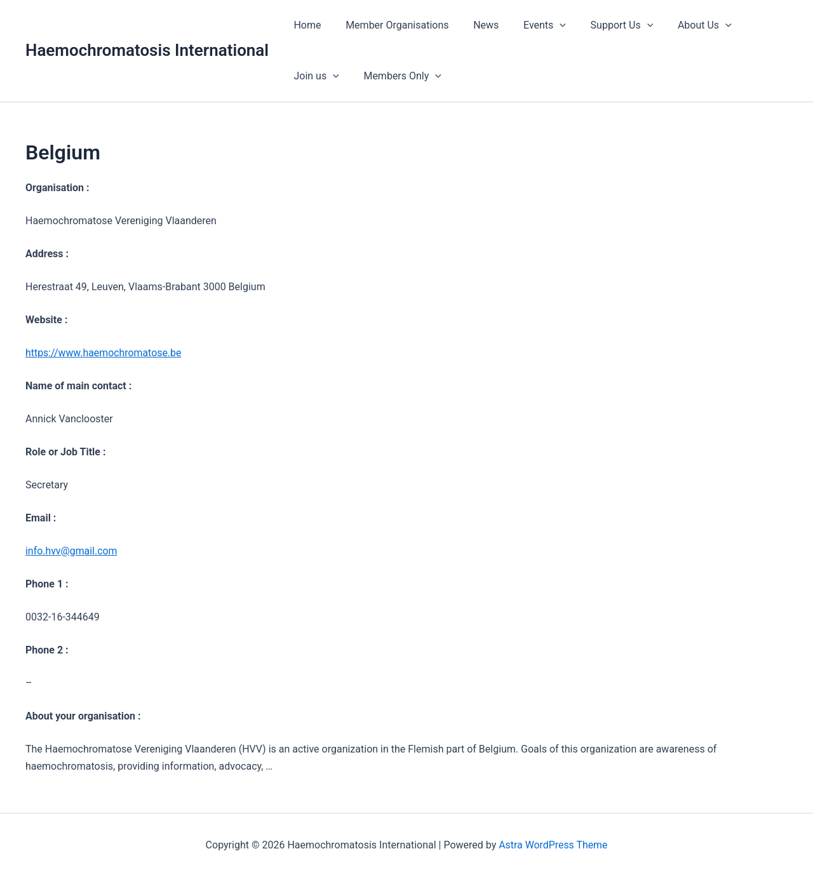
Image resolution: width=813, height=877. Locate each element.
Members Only (331, 76)
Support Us (603, 25)
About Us (681, 25)
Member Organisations (390, 25)
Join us (751, 25)
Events (530, 25)
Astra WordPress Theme (553, 845)
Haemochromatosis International (147, 50)
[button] (545, 25)
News (475, 25)
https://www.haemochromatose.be (103, 353)
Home (305, 25)
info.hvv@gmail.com (71, 551)
